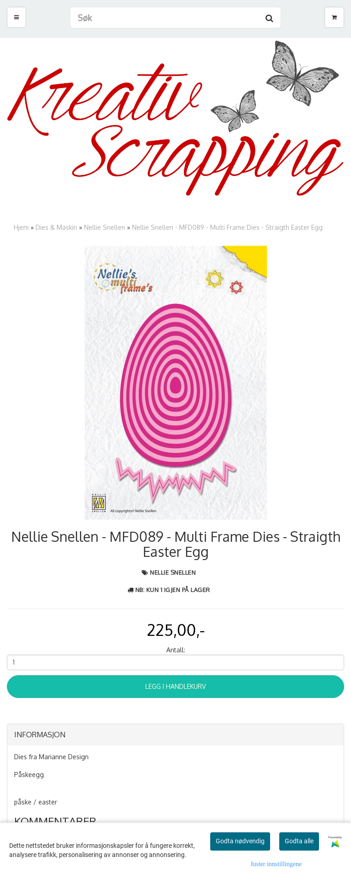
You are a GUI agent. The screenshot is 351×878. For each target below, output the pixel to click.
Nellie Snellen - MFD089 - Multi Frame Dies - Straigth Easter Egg (227, 227)
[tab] (175, 735)
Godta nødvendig (240, 841)
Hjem (21, 227)
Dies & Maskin (56, 227)
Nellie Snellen (104, 227)
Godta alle (299, 841)
